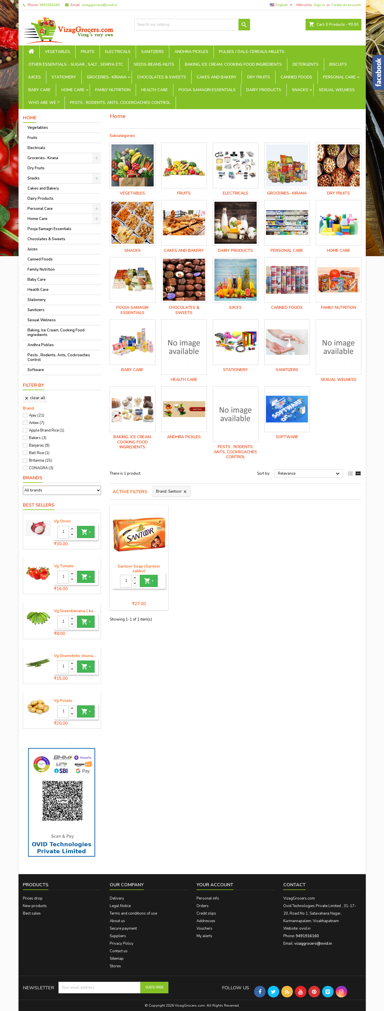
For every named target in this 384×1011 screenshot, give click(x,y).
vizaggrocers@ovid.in (99, 5)
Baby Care (39, 90)
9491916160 (49, 5)
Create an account (346, 5)
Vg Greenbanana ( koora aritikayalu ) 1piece (76, 611)
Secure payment (123, 928)
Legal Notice (120, 906)
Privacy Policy (121, 943)
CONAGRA (41, 468)
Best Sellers (38, 505)
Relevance (309, 473)
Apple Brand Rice (46, 430)
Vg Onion (62, 521)
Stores (115, 966)
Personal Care (339, 77)
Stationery (64, 77)
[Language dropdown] (282, 5)
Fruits (87, 51)
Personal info (207, 898)
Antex (36, 422)
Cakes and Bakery (216, 77)
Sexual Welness (337, 90)
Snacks (300, 90)
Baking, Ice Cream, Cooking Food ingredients (233, 64)
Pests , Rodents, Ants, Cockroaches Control (120, 102)
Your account (214, 885)
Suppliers (118, 936)
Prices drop (33, 898)
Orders (202, 906)
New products (35, 906)
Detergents (306, 64)
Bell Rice (39, 453)
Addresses (205, 921)
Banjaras (39, 445)
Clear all (34, 398)
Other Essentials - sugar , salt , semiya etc (75, 64)
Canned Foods (296, 77)
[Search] (192, 24)
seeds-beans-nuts (154, 64)
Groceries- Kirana (106, 77)
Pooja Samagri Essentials (207, 90)
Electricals (118, 51)
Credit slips (206, 913)
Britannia (40, 460)
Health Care (154, 90)
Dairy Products (263, 90)
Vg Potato (63, 700)
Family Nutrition (113, 90)
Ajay (36, 415)
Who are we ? (43, 102)
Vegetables (57, 51)
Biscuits (338, 64)
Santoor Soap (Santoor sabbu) (138, 569)
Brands (32, 478)
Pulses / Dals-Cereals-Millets (251, 51)
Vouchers (204, 928)
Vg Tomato (64, 566)
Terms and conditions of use (133, 913)
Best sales (32, 913)
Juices (34, 77)
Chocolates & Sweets (161, 77)
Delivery (117, 898)
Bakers (37, 438)
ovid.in (304, 928)
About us (117, 921)
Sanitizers (152, 51)
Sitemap (117, 958)
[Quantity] (63, 532)
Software (35, 370)
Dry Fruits (258, 77)
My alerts (204, 936)
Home (29, 118)
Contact (294, 885)
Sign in (319, 5)
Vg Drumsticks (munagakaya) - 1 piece (76, 656)
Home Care (72, 90)
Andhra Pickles (191, 51)
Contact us (119, 951)
